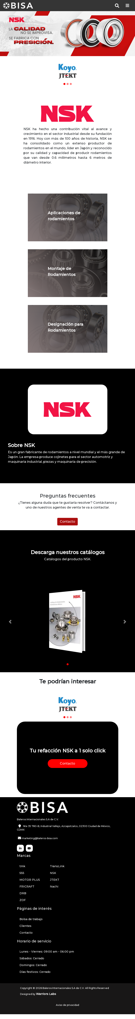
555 (21, 873)
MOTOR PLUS (29, 880)
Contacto (67, 521)
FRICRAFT (26, 886)
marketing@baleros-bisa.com (40, 838)
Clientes (25, 926)
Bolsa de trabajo (31, 919)
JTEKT (54, 880)
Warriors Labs (46, 994)
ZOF (22, 900)
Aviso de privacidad (67, 1004)
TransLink (57, 866)
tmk (22, 866)
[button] (42, 71)
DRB (22, 893)
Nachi (54, 886)
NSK (53, 873)
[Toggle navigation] (127, 6)
